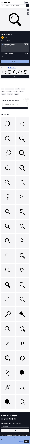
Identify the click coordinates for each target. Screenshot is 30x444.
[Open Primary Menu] (2, 2)
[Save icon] (28, 10)
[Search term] (15, 5)
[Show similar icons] (28, 13)
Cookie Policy (13, 437)
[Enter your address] (15, 426)
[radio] (15, 47)
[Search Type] (3, 5)
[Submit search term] (27, 5)
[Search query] (15, 104)
